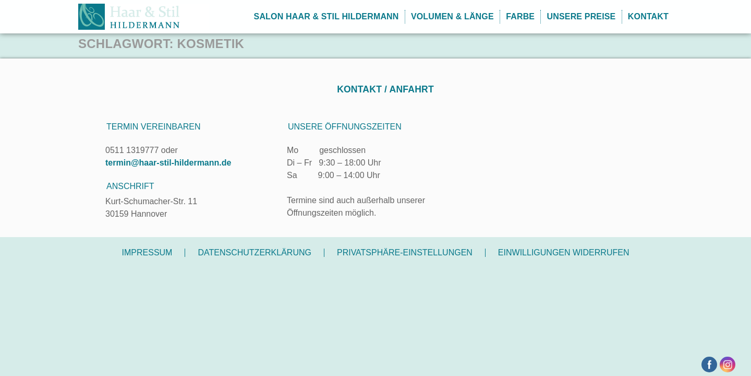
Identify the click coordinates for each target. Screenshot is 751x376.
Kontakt (648, 16)
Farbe (520, 16)
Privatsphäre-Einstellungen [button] (405, 252)
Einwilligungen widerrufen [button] (563, 252)
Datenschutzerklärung (254, 252)
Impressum (147, 252)
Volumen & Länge (452, 16)
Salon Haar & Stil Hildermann (326, 16)
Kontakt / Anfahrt (385, 89)
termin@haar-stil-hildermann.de (168, 162)
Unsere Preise (581, 16)
